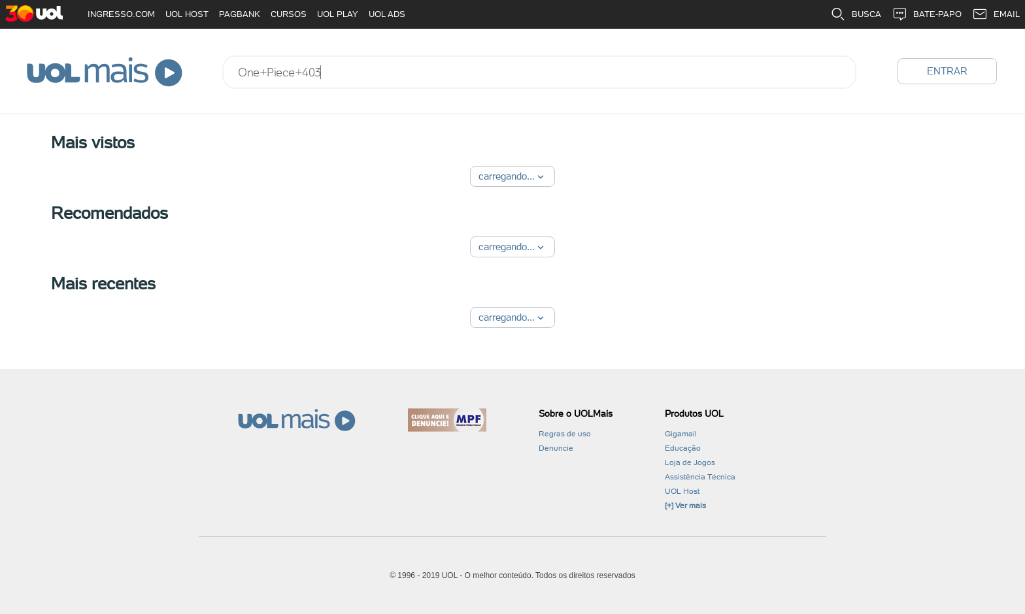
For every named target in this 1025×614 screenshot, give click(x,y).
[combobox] (539, 72)
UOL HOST (187, 14)
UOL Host (682, 491)
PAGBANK (239, 14)
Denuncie (556, 448)
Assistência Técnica (700, 476)
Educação (683, 448)
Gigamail (681, 433)
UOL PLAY (337, 14)
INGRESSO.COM (121, 14)
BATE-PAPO (927, 14)
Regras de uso (565, 433)
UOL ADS (387, 14)
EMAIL (996, 14)
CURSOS (289, 14)
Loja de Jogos (690, 462)
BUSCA (855, 14)
